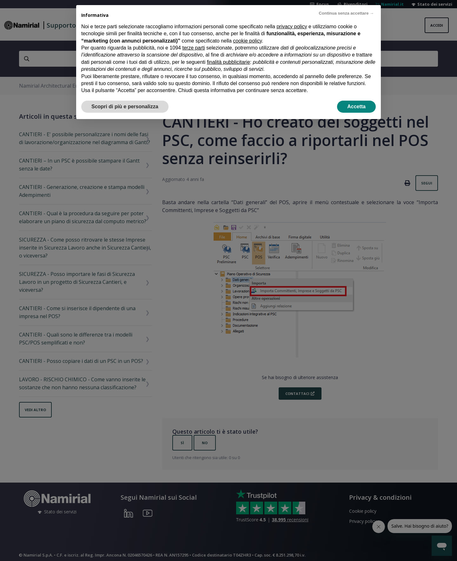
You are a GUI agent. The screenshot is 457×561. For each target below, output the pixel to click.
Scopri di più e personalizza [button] (124, 94)
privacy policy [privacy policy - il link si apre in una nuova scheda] (291, 14)
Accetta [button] (356, 94)
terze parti (193, 36)
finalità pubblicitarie (228, 50)
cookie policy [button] (247, 28)
